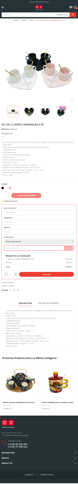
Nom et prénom (10, 208)
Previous (7, 111)
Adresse (7, 227)
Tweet (14, 290)
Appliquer (68, 248)
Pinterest (18, 290)
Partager (10, 290)
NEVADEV (36, 475)
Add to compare (8, 286)
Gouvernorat (9, 237)
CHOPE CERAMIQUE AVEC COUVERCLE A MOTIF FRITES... (58, 402)
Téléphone (8, 218)
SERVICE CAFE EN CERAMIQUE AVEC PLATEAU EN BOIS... (19, 402)
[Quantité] (5, 195)
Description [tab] (25, 303)
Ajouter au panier (27, 195)
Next (71, 111)
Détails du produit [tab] (48, 303)
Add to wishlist (7, 283)
